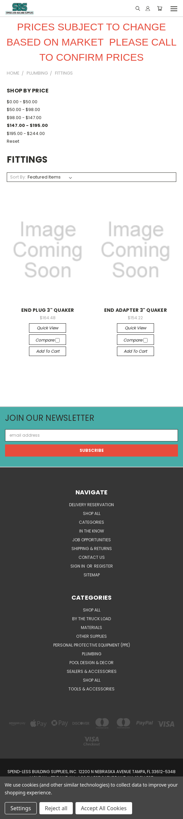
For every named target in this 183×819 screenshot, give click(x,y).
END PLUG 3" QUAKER (47, 310)
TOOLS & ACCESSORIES (91, 689)
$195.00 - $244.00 (26, 133)
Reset (13, 141)
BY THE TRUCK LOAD (91, 619)
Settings (20, 808)
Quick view (47, 328)
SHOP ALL (91, 513)
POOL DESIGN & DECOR (91, 662)
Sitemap (92, 575)
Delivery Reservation (91, 505)
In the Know (91, 531)
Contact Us (92, 557)
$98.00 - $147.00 (24, 117)
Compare (47, 340)
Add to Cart (47, 351)
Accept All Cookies (104, 808)
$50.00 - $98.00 (23, 109)
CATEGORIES (91, 522)
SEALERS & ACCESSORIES (92, 671)
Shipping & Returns (91, 548)
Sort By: (18, 177)
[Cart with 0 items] (159, 8)
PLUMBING (91, 654)
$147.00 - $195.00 (27, 125)
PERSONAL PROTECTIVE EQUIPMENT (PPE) (91, 645)
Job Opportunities (91, 540)
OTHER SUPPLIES (91, 636)
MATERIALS (91, 627)
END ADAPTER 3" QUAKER (135, 310)
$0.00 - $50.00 (22, 102)
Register (103, 566)
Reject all (56, 808)
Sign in (78, 566)
